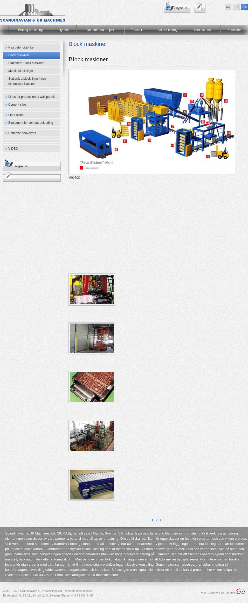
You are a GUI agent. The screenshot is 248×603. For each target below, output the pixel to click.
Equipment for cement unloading (30, 123)
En (236, 7)
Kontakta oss (203, 30)
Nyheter (64, 30)
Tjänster (136, 30)
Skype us (180, 8)
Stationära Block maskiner (26, 63)
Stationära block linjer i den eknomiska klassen (27, 81)
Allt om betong (167, 30)
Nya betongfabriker (21, 47)
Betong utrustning (30, 30)
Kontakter (234, 30)
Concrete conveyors (22, 133)
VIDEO (13, 148)
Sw (245, 7)
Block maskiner (18, 55)
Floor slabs (16, 115)
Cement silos (17, 104)
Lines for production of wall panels (31, 97)
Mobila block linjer (20, 71)
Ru (228, 7)
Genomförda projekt (100, 30)
